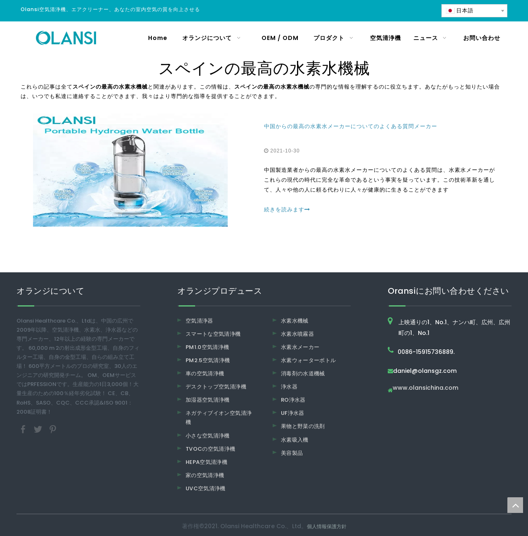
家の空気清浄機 (205, 475)
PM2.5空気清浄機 (208, 360)
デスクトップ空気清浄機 (216, 387)
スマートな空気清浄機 (213, 334)
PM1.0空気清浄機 (207, 347)
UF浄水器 (292, 413)
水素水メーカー (300, 347)
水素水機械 (295, 321)
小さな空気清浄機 (208, 436)
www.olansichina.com (425, 388)
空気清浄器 (199, 321)
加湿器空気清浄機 (208, 400)
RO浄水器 (293, 400)
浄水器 (289, 387)
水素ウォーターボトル (308, 360)
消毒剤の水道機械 (303, 373)
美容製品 (292, 453)
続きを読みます (287, 209)
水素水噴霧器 (297, 334)
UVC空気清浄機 (206, 488)
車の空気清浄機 (205, 373)
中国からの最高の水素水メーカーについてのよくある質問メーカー (350, 126)
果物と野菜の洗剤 (303, 426)
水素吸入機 (295, 440)
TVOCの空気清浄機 (211, 449)
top (515, 505)
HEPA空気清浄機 (206, 462)
